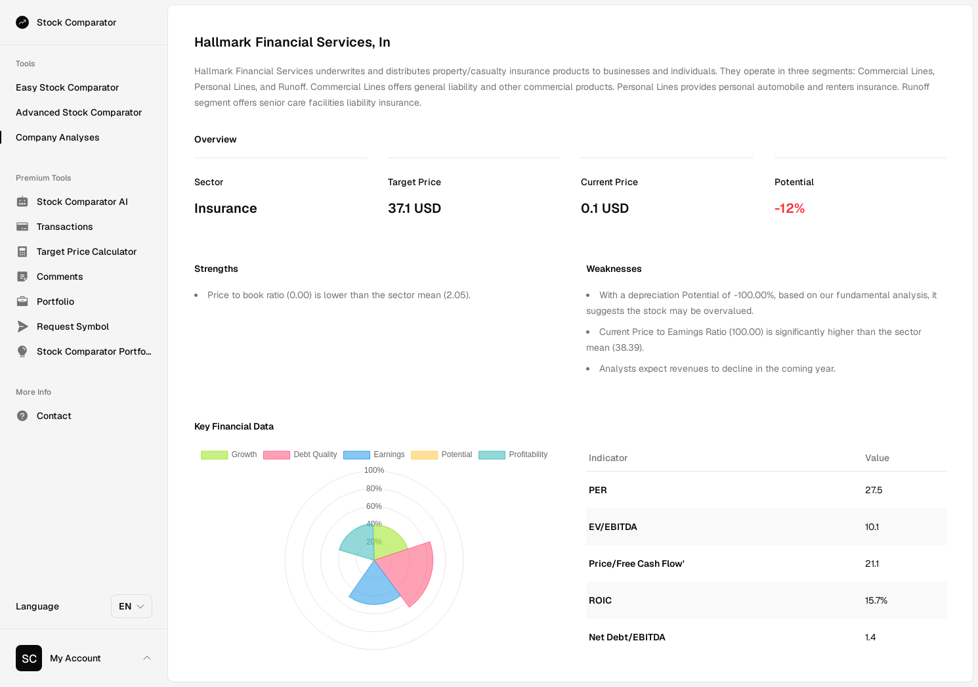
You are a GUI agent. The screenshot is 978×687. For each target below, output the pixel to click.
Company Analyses (58, 137)
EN (132, 606)
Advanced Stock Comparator (79, 112)
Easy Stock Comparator (67, 87)
